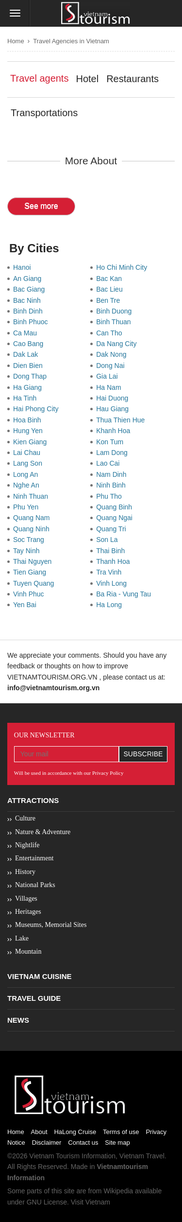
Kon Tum (111, 442)
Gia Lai (108, 376)
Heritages (28, 911)
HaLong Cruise (75, 1131)
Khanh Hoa (115, 431)
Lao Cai (109, 463)
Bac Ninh (29, 300)
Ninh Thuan (32, 496)
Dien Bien (29, 365)
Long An (27, 474)
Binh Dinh (29, 311)
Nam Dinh (113, 474)
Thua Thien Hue (122, 420)
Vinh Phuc (30, 594)
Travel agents (39, 78)
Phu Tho (110, 496)
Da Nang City (118, 344)
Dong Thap (31, 376)
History (25, 871)
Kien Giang (31, 442)
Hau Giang (114, 409)
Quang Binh (116, 507)
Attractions (33, 800)
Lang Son (29, 463)
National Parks (35, 885)
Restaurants (132, 78)
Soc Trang (30, 539)
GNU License (47, 1202)
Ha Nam (110, 387)
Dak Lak (27, 354)
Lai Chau (28, 452)
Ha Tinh (26, 398)
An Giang (29, 278)
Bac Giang (31, 289)
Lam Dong (113, 452)
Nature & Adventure (42, 832)
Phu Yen (27, 507)
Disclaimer (47, 1142)
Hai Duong (114, 398)
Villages (26, 898)
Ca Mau (27, 333)
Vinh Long (113, 583)
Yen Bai (26, 605)
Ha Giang (29, 387)
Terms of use (121, 1131)
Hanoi (23, 267)
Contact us (83, 1142)
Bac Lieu (111, 289)
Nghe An (28, 485)
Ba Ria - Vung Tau (125, 594)
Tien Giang (31, 572)
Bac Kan (111, 278)
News (18, 1020)
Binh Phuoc (32, 322)
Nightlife (27, 845)
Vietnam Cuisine (39, 976)
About (39, 1131)
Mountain (28, 951)
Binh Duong (115, 311)
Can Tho (111, 333)
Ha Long (111, 605)
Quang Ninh (33, 529)
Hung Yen (30, 431)
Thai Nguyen (34, 561)
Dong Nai (112, 365)
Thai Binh (112, 551)
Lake (22, 938)
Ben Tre (110, 300)
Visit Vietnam (90, 1202)
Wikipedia (118, 1191)
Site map (117, 1142)
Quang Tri (113, 529)
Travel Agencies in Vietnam (71, 41)
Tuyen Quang (35, 583)
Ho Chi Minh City (123, 267)
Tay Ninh (28, 551)
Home (15, 41)
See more (41, 206)
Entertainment (34, 858)
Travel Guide (34, 998)
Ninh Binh (112, 485)
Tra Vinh (110, 572)
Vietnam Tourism (54, 1156)
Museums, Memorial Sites (50, 924)
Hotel (87, 78)
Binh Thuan (115, 322)
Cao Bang (30, 344)
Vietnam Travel (142, 1156)
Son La (108, 539)
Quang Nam (33, 518)
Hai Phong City (37, 409)
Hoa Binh (29, 420)
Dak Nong (113, 354)
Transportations (44, 112)
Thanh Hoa (114, 561)
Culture (25, 818)
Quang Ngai (116, 518)
